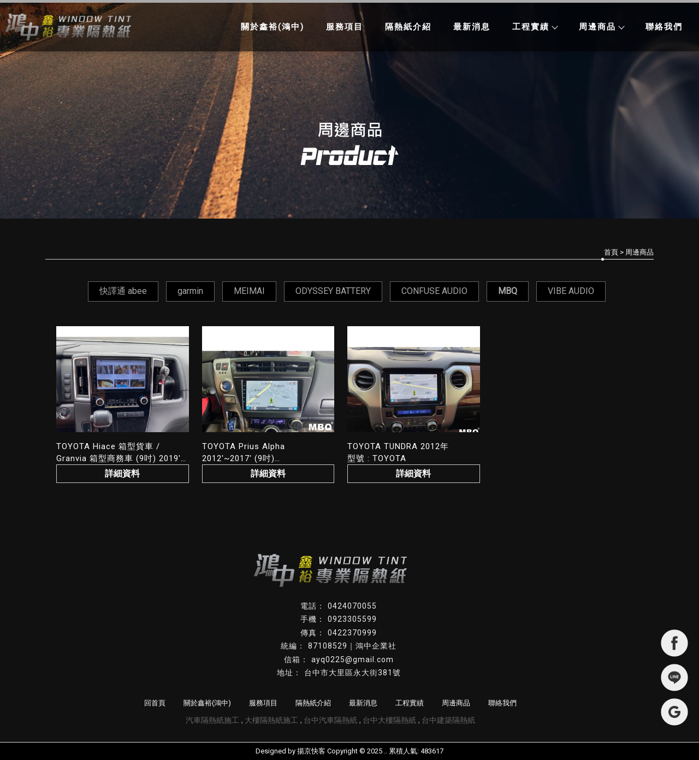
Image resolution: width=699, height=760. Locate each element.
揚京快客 (311, 751)
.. (385, 751)
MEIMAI (249, 291)
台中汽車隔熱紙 (330, 720)
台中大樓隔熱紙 (389, 720)
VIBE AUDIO (571, 291)
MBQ (507, 291)
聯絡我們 (664, 27)
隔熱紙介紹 (408, 27)
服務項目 (344, 27)
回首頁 (154, 703)
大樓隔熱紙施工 (271, 720)
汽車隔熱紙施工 (212, 720)
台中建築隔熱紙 (448, 720)
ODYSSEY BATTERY (333, 291)
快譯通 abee (123, 291)
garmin (190, 291)
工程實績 (534, 27)
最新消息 (471, 27)
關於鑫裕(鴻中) (272, 27)
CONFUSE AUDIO (434, 291)
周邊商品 (601, 27)
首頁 (611, 252)
